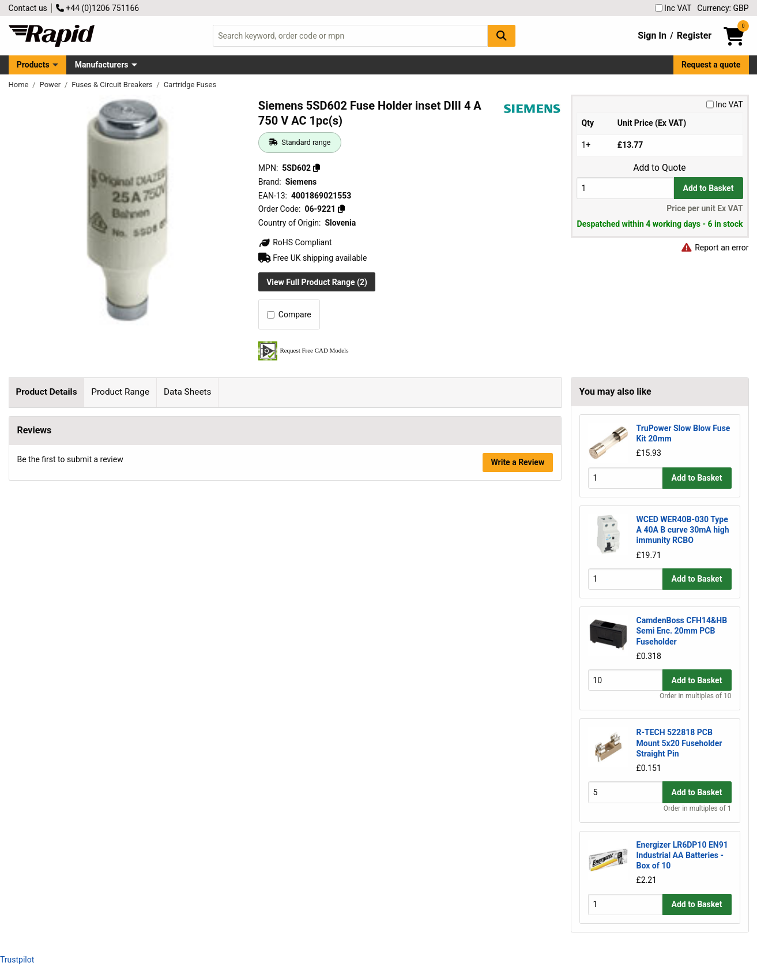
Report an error (715, 248)
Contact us (28, 8)
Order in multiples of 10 (695, 696)
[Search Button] (501, 35)
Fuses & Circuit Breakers (113, 84)
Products (33, 64)
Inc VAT (673, 8)
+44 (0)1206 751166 (97, 8)
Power (51, 84)
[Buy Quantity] (625, 188)
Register (694, 35)
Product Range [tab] (120, 392)
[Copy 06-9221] (341, 209)
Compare (289, 314)
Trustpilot (17, 959)
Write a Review (517, 784)
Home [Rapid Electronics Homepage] (20, 84)
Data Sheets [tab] (188, 392)
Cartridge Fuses (190, 84)
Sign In (652, 35)
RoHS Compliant (295, 242)
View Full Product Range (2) (316, 282)
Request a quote (710, 64)
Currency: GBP (722, 8)
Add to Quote (659, 168)
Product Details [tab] (46, 392)
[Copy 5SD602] (316, 168)
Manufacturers (102, 64)
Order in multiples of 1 (698, 808)
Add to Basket (708, 188)
